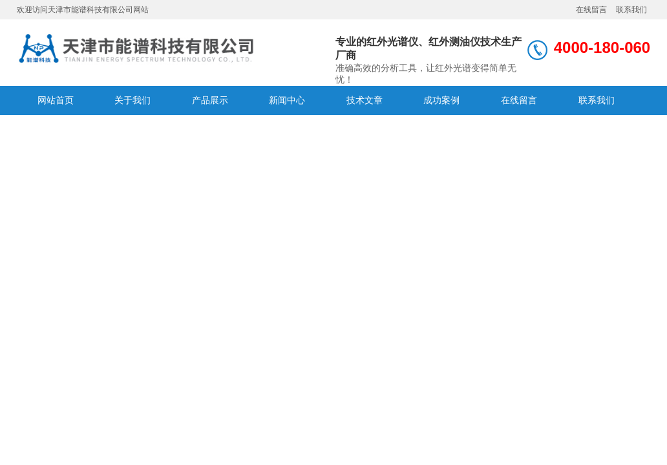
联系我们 (631, 9)
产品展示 (210, 100)
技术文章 (364, 100)
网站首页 (55, 100)
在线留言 (591, 9)
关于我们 (132, 100)
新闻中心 (287, 100)
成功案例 (441, 100)
